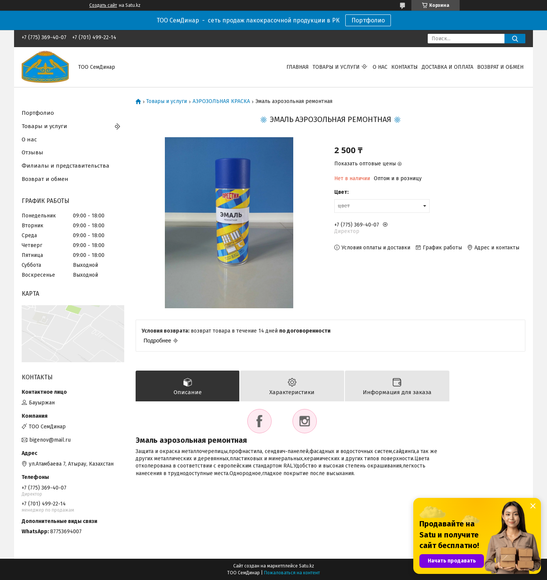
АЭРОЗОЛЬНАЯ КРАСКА (221, 101)
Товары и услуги (336, 67)
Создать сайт (103, 5)
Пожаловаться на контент (292, 572)
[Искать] (514, 38)
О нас (380, 67)
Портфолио (368, 20)
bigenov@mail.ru (50, 440)
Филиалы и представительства (65, 165)
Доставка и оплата (447, 67)
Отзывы (32, 152)
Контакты (404, 67)
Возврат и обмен (500, 67)
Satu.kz (306, 566)
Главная (297, 67)
